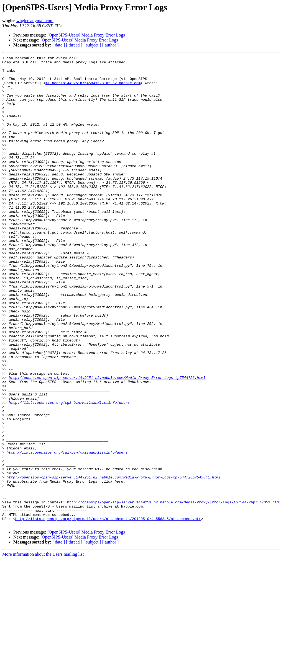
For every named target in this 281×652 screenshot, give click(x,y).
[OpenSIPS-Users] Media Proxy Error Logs (86, 35)
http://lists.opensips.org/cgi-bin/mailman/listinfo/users (69, 472)
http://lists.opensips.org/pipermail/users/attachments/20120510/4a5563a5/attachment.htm (108, 611)
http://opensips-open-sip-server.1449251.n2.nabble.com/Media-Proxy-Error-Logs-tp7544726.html (107, 442)
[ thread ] (74, 45)
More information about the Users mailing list (43, 647)
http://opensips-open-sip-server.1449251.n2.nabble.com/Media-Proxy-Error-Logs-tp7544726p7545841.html (114, 561)
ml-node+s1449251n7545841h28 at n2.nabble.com (92, 88)
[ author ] (110, 45)
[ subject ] (92, 45)
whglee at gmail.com (34, 20)
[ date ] (58, 45)
